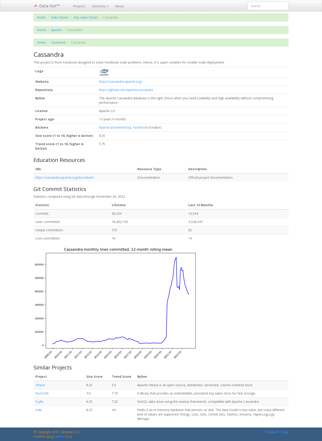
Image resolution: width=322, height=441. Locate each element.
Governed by (121, 127)
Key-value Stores (86, 17)
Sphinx (59, 436)
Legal (284, 432)
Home (41, 17)
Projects (79, 6)
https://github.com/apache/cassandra (126, 90)
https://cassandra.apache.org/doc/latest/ (64, 177)
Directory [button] (100, 6)
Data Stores (59, 17)
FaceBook (58, 42)
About (119, 6)
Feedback (272, 432)
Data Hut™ (47, 5)
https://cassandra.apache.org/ (120, 81)
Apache (56, 30)
